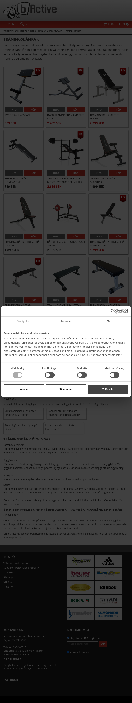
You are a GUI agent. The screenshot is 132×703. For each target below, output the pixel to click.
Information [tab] (66, 321)
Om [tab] (109, 321)
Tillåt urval (66, 389)
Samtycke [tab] (23, 321)
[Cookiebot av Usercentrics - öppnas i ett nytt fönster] (113, 311)
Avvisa (24, 389)
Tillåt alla (107, 389)
